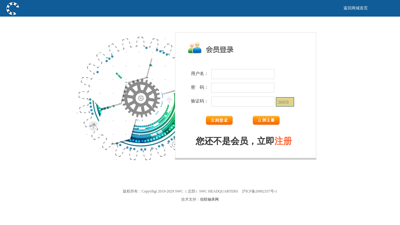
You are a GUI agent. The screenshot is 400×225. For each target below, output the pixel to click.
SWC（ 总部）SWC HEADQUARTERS (60, 23)
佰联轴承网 (209, 199)
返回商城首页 (355, 8)
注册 (283, 141)
